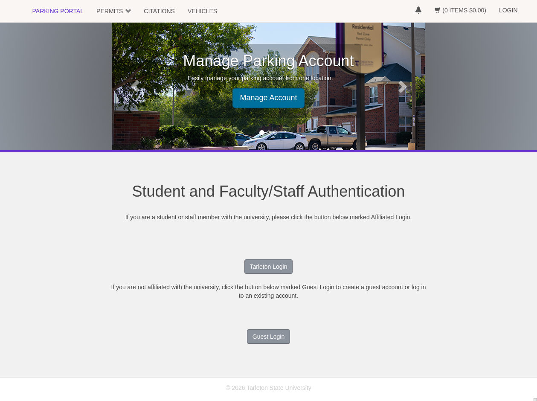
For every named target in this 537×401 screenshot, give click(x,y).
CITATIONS (159, 11)
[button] (135, 86)
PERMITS (109, 11)
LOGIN (508, 10)
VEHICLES (202, 11)
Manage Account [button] (268, 97)
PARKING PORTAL (58, 11)
